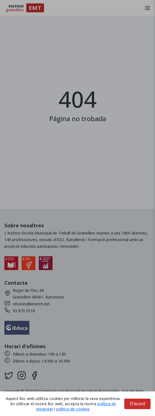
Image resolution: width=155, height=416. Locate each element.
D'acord (137, 403)
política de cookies (73, 409)
